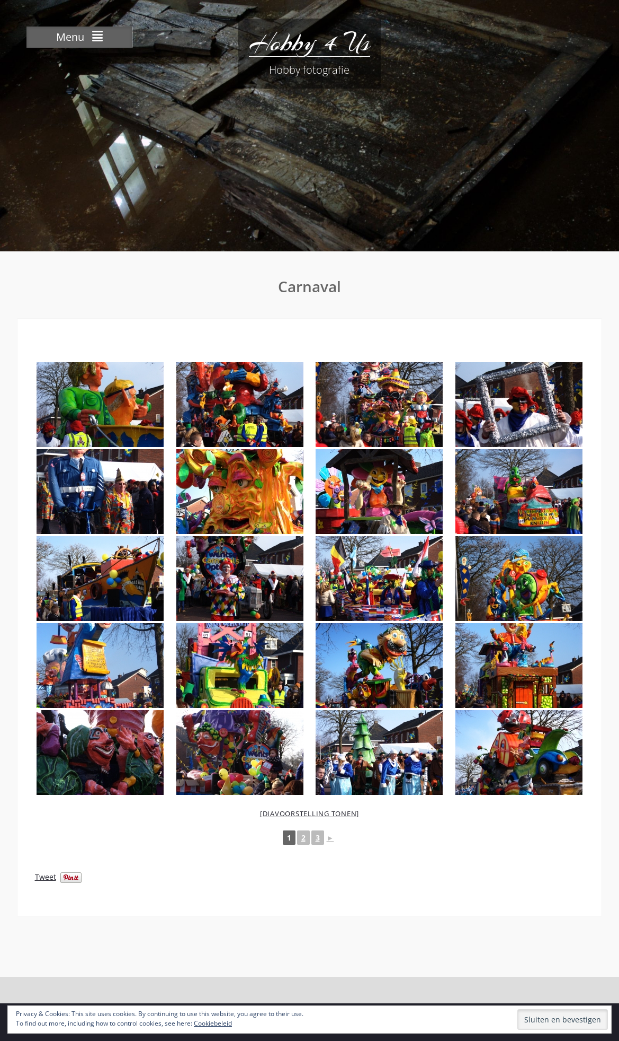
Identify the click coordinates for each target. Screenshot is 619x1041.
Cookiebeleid (213, 1023)
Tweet (45, 876)
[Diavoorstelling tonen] (309, 813)
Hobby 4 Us (309, 42)
